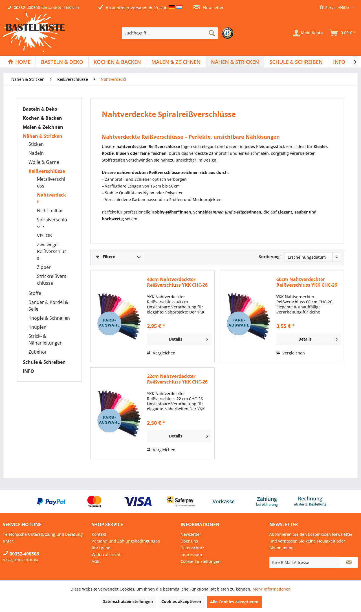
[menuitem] (179, 33)
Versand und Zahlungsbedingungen (126, 541)
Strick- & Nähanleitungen (45, 339)
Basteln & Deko (40, 109)
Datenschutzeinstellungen (127, 601)
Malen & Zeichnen (43, 127)
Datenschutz (192, 547)
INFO (28, 371)
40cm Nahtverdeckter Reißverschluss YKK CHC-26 (177, 282)
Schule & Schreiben (44, 362)
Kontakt (99, 534)
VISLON (44, 235)
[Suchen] (212, 33)
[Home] (19, 61)
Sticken (36, 144)
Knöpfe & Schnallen (49, 318)
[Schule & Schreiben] (296, 61)
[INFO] (339, 61)
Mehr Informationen (271, 589)
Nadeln (36, 153)
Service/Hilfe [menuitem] (335, 7)
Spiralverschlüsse (52, 223)
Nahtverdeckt (51, 198)
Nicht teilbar (50, 211)
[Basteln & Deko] (62, 61)
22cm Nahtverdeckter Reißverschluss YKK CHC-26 (177, 379)
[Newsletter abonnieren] (349, 562)
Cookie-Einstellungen (200, 561)
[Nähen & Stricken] (235, 61)
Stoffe (34, 293)
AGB (96, 561)
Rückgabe (101, 547)
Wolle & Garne (43, 162)
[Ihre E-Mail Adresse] (304, 562)
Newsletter (208, 7)
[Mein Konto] (308, 33)
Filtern (105, 256)
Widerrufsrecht (106, 554)
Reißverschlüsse (46, 171)
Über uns (189, 541)
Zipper (44, 267)
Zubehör (37, 352)
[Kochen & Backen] (117, 61)
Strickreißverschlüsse (51, 279)
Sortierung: (270, 256)
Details (188, 338)
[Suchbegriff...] (170, 33)
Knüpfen (37, 327)
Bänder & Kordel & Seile (48, 305)
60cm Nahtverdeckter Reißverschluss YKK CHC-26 (306, 282)
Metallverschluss (51, 182)
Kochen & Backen (42, 118)
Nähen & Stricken (42, 136)
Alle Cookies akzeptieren (234, 601)
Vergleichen (161, 353)
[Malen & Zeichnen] (176, 61)
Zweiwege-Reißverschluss (52, 251)
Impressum (191, 554)
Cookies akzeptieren (181, 601)
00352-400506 (27, 7)
